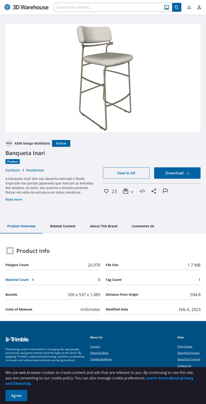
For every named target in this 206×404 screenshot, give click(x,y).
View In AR (126, 173)
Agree (16, 395)
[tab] (21, 226)
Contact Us (184, 366)
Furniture (12, 170)
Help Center (185, 346)
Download (178, 173)
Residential (35, 170)
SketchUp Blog (99, 353)
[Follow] (61, 143)
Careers (95, 346)
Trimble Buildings (101, 359)
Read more (13, 199)
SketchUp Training (189, 359)
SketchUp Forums (188, 353)
